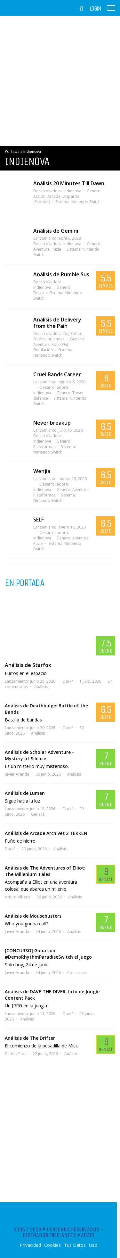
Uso (93, 1245)
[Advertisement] (60, 81)
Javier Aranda (17, 774)
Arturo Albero (17, 897)
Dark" (68, 681)
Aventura (80, 489)
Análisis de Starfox (28, 665)
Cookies (52, 1245)
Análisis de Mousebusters (33, 916)
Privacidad (30, 1245)
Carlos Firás (15, 1053)
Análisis (41, 686)
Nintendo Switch (85, 201)
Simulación (43, 350)
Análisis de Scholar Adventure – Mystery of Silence (40, 755)
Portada (12, 151)
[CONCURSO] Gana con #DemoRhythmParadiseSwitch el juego (48, 953)
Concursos (77, 972)
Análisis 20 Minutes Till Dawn (68, 183)
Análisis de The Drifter (30, 1038)
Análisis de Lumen (25, 793)
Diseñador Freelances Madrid (58, 1235)
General (38, 814)
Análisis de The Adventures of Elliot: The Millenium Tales (45, 871)
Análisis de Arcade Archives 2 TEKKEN (46, 833)
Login (95, 8)
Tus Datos (75, 1245)
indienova (72, 191)
